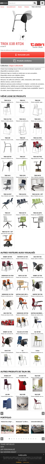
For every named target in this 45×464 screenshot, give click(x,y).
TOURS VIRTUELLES (7, 444)
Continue (18, 462)
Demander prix (23, 55)
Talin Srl (4, 46)
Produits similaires (22, 61)
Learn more (26, 462)
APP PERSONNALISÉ (7, 449)
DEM (2, 447)
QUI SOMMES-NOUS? (8, 452)
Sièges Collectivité (16, 65)
